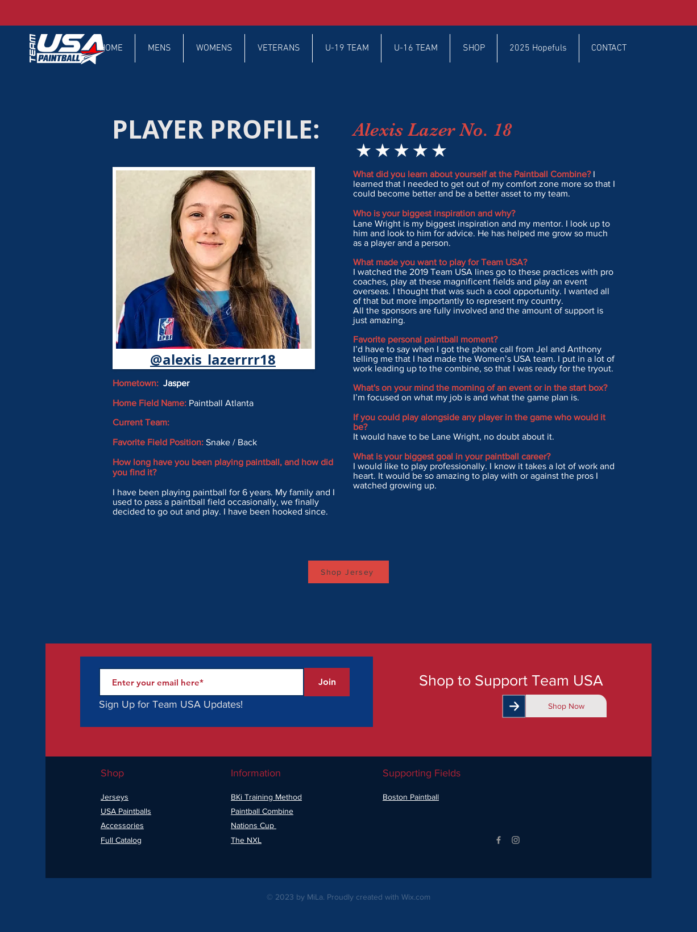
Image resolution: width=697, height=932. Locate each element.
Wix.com (415, 896)
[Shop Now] (566, 706)
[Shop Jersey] (348, 572)
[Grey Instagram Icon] (516, 840)
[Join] (327, 682)
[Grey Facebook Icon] (498, 840)
